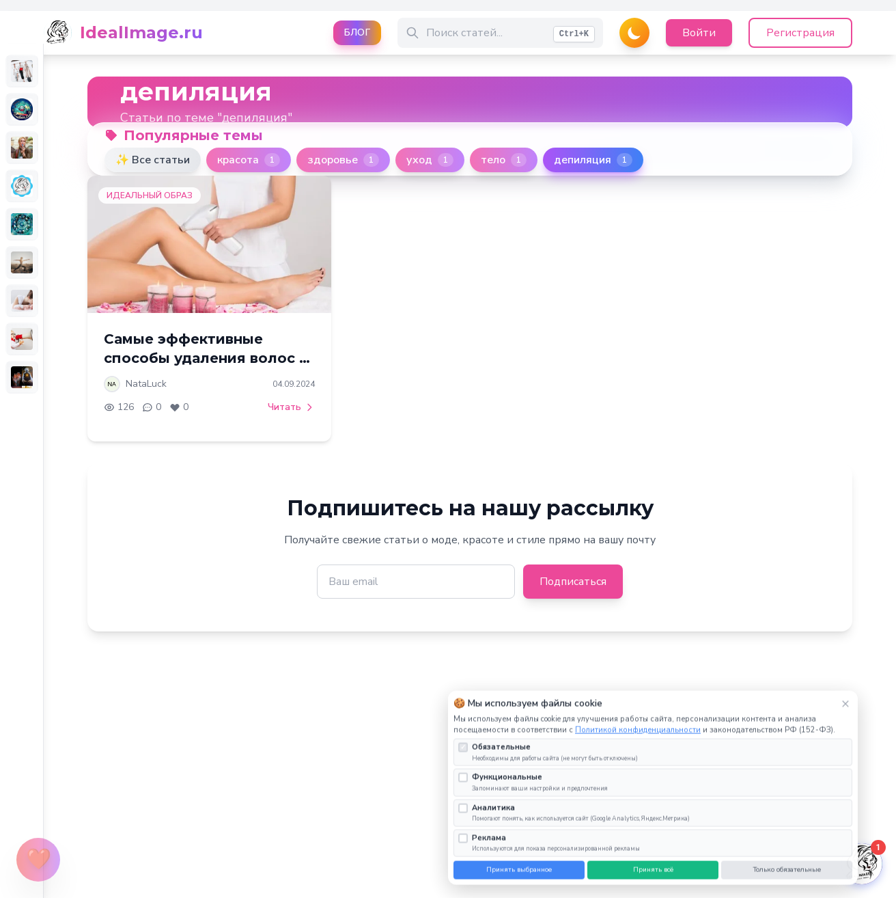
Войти (699, 32)
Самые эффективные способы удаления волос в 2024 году (205, 358)
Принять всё (653, 881)
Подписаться (573, 581)
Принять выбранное (519, 881)
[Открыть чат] (861, 863)
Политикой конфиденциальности (638, 741)
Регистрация (800, 32)
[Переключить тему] (634, 33)
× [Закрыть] (845, 715)
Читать (291, 406)
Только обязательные (787, 881)
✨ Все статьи (152, 159)
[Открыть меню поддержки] (38, 860)
